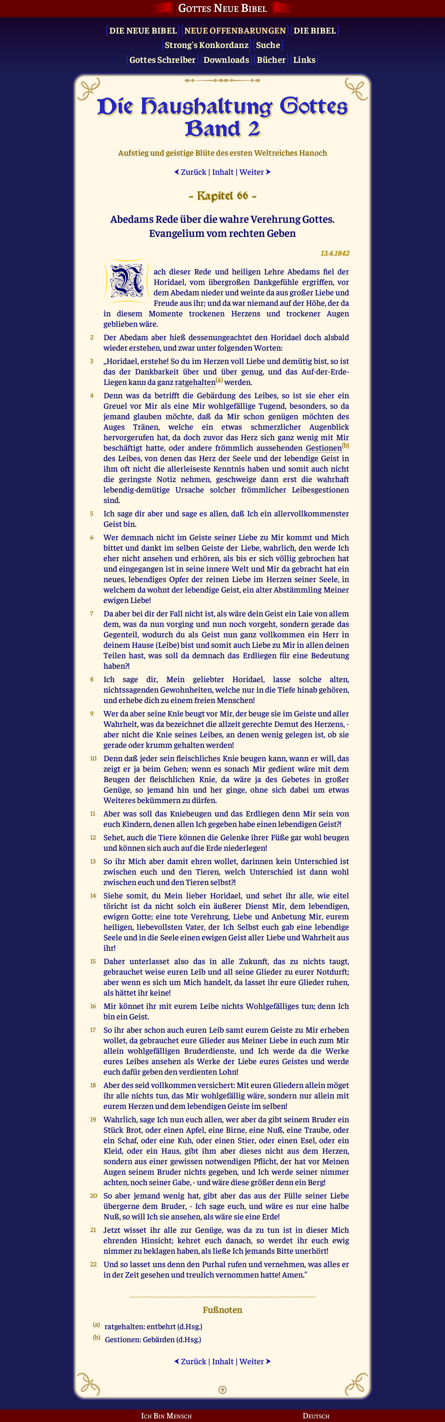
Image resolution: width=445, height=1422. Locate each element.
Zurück (190, 171)
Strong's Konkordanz (206, 44)
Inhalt (223, 171)
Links (304, 59)
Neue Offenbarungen (235, 29)
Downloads (226, 59)
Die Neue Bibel (143, 29)
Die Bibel (315, 29)
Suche (268, 44)
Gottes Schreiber (162, 59)
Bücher (271, 59)
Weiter (255, 171)
